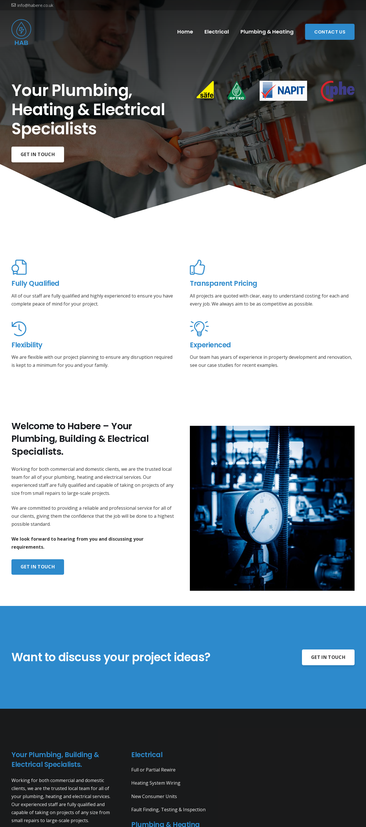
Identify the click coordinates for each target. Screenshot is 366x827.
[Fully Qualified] (93, 267)
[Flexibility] (93, 329)
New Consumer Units (154, 796)
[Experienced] (272, 329)
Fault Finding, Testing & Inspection (168, 809)
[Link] (21, 31)
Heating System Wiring (155, 783)
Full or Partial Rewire (153, 770)
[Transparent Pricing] (272, 267)
